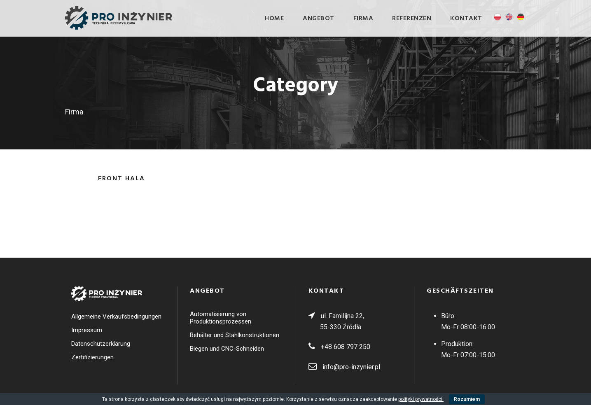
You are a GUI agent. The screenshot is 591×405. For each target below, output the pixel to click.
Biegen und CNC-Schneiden (227, 348)
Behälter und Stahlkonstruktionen (234, 335)
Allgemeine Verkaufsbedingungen (116, 316)
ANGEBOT (318, 18)
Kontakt (466, 18)
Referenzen (411, 18)
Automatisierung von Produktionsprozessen (220, 317)
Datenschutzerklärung (100, 343)
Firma (363, 18)
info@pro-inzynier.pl (351, 367)
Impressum (86, 330)
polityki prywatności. (421, 399)
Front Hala (121, 178)
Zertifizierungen (92, 357)
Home (274, 18)
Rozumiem (467, 399)
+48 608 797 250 (345, 347)
